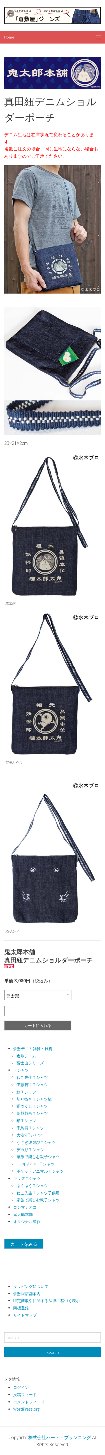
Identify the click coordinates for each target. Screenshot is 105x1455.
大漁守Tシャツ (29, 1135)
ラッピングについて (30, 1286)
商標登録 (21, 1307)
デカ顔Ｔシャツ (30, 1149)
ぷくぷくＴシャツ (32, 1185)
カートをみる (23, 1244)
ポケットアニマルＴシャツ (40, 1171)
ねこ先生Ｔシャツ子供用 (38, 1192)
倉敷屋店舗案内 (27, 1293)
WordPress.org (26, 1409)
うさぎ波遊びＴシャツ (36, 1142)
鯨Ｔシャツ (26, 1091)
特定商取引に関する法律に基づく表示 (46, 1300)
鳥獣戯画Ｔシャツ (32, 1113)
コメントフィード (29, 1401)
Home (9, 37)
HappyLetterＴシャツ (36, 1163)
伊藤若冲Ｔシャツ (32, 1084)
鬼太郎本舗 (23, 1214)
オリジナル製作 (27, 1221)
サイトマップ (25, 1315)
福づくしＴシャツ (32, 1106)
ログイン (21, 1387)
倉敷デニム (26, 1055)
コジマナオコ (25, 1207)
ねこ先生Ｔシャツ (32, 1077)
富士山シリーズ (30, 1062)
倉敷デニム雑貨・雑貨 (32, 1048)
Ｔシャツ (21, 1070)
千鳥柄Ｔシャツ (30, 1127)
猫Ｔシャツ (26, 1120)
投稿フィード (25, 1394)
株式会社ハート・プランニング (59, 1437)
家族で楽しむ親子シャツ (38, 1156)
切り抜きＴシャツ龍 (34, 1099)
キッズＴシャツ (27, 1178)
